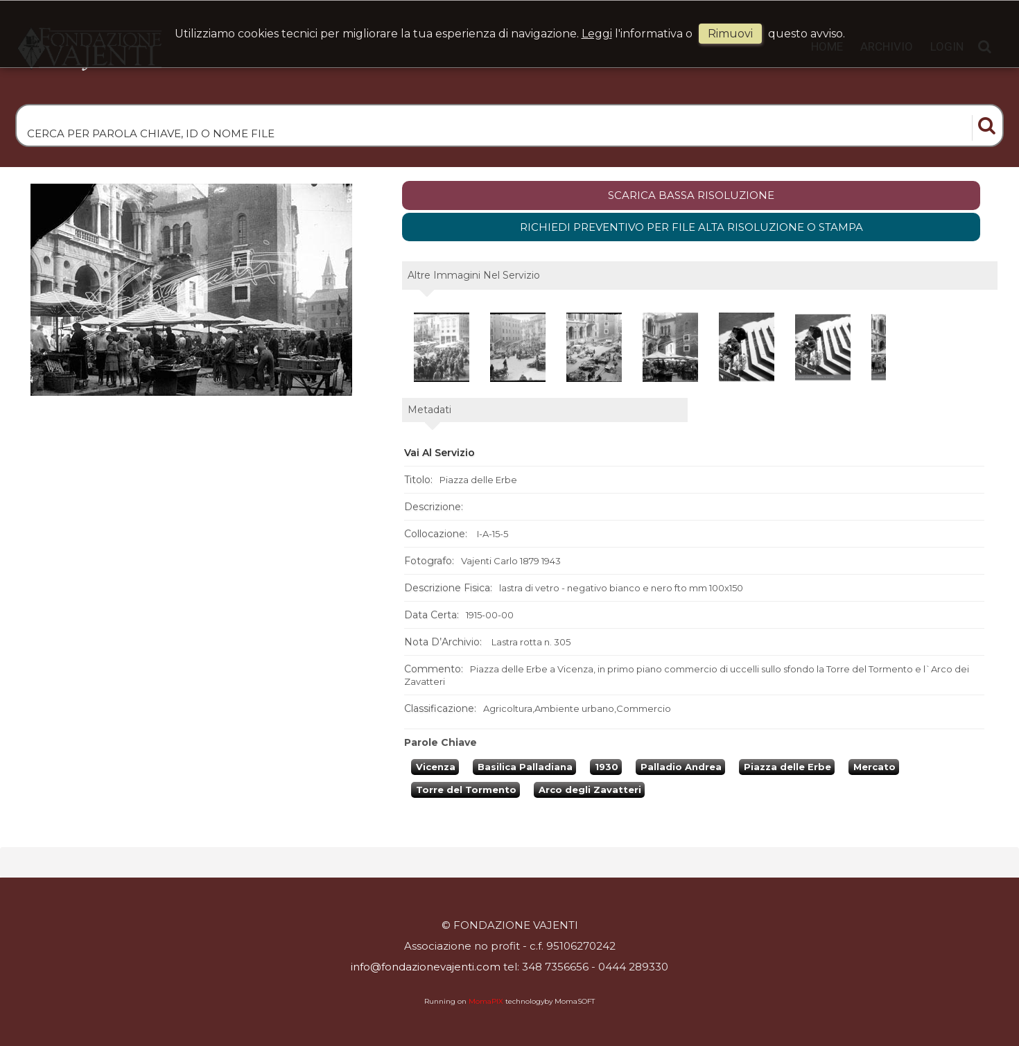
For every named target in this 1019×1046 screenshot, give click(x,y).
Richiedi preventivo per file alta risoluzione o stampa (691, 227)
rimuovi (730, 33)
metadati (429, 409)
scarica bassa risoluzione (691, 195)
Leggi (597, 33)
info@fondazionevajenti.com (425, 966)
